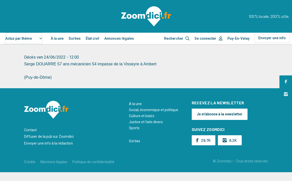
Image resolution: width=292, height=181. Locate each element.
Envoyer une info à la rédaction (48, 143)
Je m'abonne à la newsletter (219, 114)
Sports (134, 128)
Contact (30, 130)
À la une (57, 38)
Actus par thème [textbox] (18, 38)
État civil (92, 38)
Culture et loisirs (141, 116)
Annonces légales (119, 38)
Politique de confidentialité (93, 162)
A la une (135, 104)
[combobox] (23, 38)
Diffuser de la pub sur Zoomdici (49, 136)
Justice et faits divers (146, 122)
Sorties (75, 38)
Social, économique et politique (153, 110)
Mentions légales (53, 162)
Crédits (29, 162)
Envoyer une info (272, 38)
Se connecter (205, 38)
